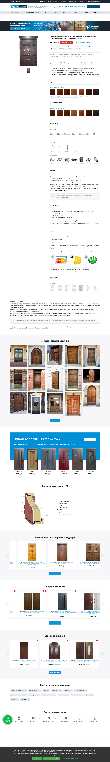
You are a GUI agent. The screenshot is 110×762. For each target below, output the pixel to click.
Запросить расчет (93, 6)
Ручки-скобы (53, 142)
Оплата (56, 12)
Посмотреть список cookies (51, 758)
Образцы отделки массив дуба (57, 87)
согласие (58, 751)
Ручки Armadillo (53, 129)
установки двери (64, 176)
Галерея (46, 12)
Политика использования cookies (69, 758)
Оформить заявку (66, 42)
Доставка (65, 12)
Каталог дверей (16, 12)
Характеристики (55, 46)
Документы (77, 48)
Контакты (95, 12)
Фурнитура (88, 46)
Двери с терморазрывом (32, 12)
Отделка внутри (78, 46)
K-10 (76, 58)
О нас (85, 12)
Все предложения (90, 439)
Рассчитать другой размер (83, 42)
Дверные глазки (53, 155)
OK (37, 758)
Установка (76, 12)
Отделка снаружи (66, 46)
